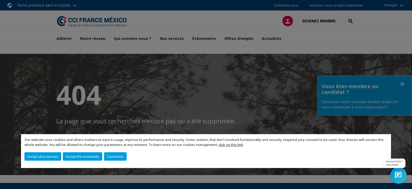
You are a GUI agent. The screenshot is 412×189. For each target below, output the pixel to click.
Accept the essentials (82, 156)
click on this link (231, 144)
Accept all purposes (42, 156)
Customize (115, 156)
